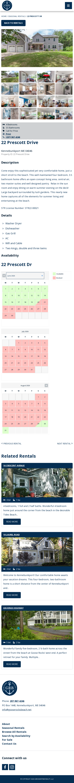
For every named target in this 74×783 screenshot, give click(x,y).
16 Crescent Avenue (14, 465)
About (6, 724)
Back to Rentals (13, 23)
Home (4, 16)
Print (7, 134)
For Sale (7, 739)
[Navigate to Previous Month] (4, 275)
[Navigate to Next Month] (46, 385)
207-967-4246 (17, 701)
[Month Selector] (25, 275)
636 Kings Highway (13, 608)
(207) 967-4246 (11, 137)
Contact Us (9, 743)
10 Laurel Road (11, 534)
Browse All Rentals (14, 731)
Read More (13, 521)
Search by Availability (16, 736)
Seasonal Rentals (17, 16)
